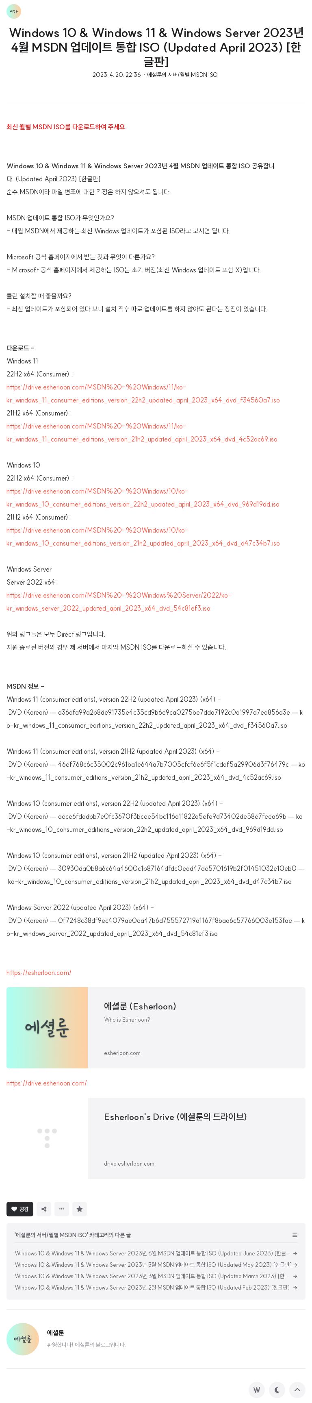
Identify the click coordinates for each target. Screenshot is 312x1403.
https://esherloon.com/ (39, 972)
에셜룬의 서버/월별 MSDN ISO (182, 74)
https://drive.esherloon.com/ (46, 1083)
